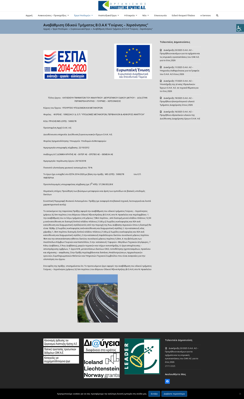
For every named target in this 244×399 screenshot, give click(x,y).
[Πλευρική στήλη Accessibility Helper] (240, 28)
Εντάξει (154, 394)
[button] (217, 15)
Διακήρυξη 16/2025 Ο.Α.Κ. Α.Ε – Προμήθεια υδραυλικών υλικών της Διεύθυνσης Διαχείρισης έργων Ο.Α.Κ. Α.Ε (180, 115)
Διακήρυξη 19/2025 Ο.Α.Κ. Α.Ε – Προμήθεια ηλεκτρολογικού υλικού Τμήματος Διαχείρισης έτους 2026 (177, 101)
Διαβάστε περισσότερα (174, 394)
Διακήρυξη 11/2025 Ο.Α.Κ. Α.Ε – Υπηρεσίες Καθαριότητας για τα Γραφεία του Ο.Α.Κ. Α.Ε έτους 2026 (179, 71)
